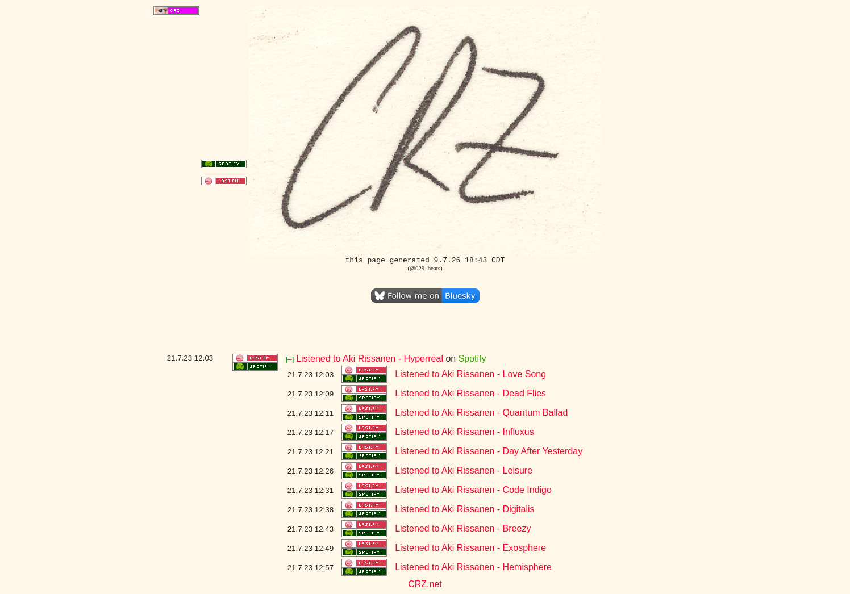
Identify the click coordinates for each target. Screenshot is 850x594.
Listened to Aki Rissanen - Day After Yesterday (488, 451)
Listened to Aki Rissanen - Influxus (464, 432)
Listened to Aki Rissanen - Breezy (463, 528)
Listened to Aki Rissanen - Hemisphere (473, 567)
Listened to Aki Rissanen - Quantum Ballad (481, 412)
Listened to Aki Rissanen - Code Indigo (473, 490)
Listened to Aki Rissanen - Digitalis (464, 509)
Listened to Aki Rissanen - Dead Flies (470, 393)
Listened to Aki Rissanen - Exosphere (470, 548)
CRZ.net (425, 584)
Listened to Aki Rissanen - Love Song (470, 374)
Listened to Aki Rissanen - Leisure (463, 470)
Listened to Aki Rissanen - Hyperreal (369, 358)
